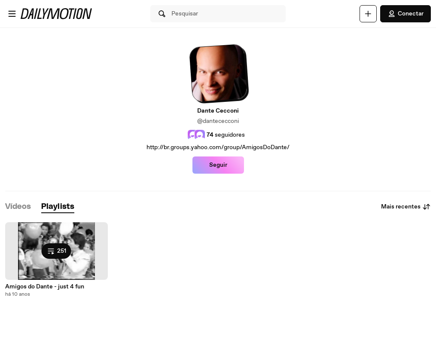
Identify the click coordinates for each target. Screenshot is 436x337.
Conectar (405, 13)
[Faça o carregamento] (368, 13)
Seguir (218, 165)
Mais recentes (406, 206)
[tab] (18, 207)
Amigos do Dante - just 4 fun (44, 286)
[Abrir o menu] (12, 13)
